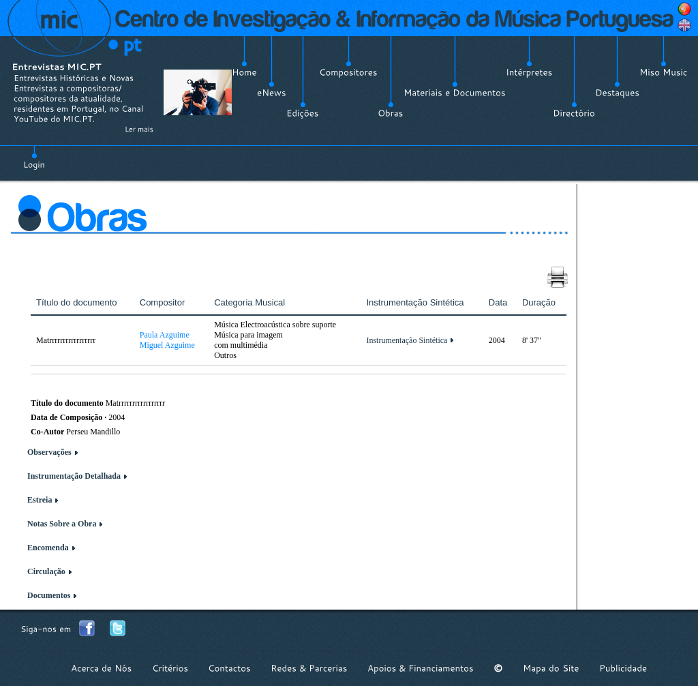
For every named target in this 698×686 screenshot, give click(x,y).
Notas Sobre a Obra (61, 523)
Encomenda (48, 547)
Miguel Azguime (167, 345)
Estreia (39, 500)
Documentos (48, 595)
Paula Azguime (164, 335)
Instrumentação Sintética (406, 340)
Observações (49, 452)
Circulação (46, 571)
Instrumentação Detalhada (74, 476)
